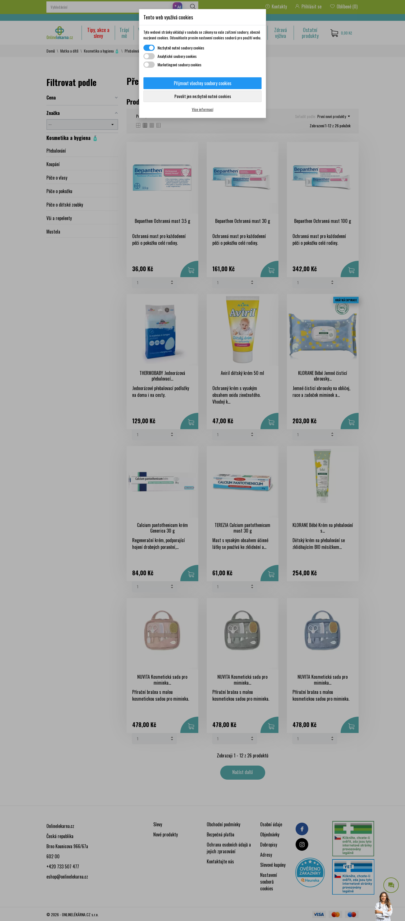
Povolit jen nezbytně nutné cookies (202, 96)
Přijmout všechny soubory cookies (202, 83)
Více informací (202, 109)
